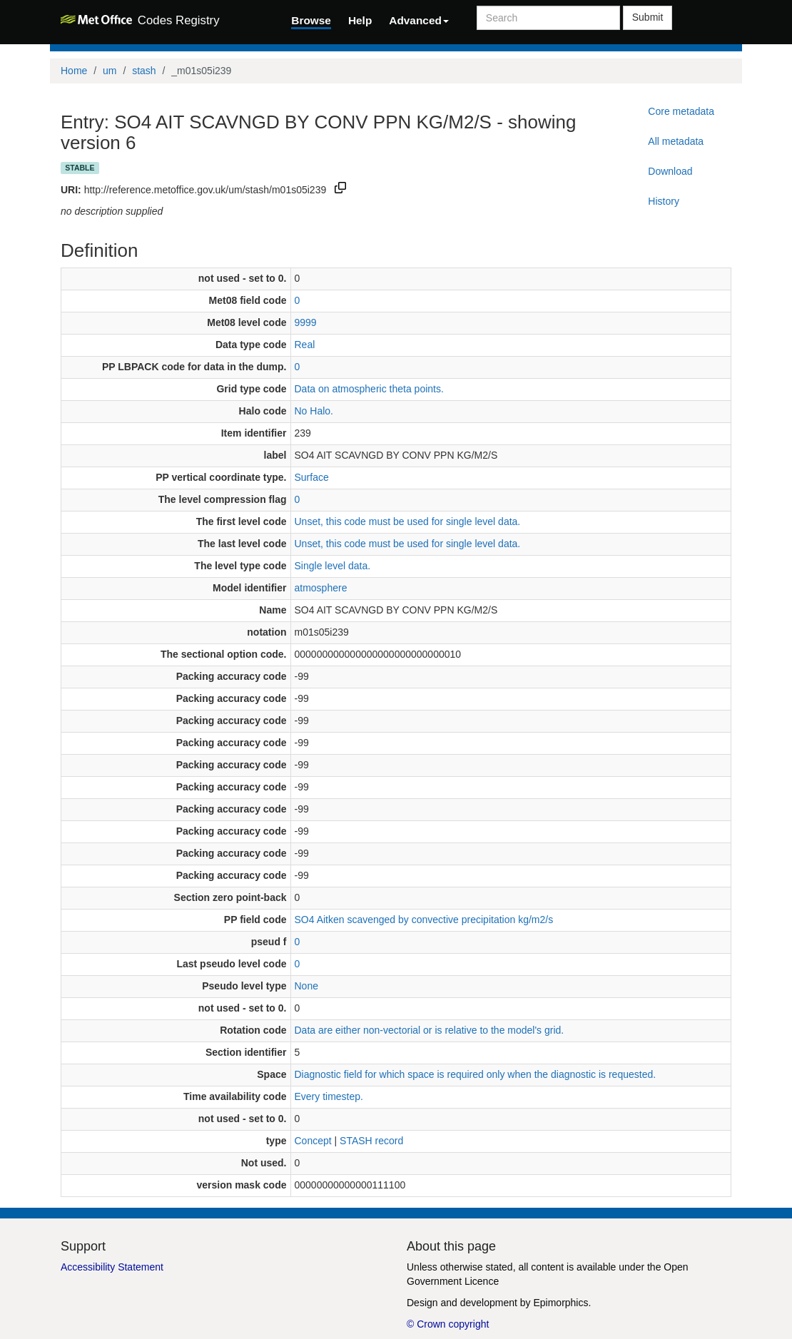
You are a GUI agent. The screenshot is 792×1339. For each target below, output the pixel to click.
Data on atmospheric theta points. (369, 388)
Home (74, 70)
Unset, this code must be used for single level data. (408, 521)
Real (305, 344)
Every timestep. (329, 1096)
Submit (648, 17)
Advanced (419, 20)
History (663, 201)
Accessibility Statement (112, 1267)
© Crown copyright (448, 1324)
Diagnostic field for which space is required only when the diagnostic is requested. (475, 1074)
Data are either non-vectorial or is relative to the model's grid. (429, 1030)
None (306, 986)
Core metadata (681, 111)
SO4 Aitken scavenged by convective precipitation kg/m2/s (424, 919)
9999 (306, 322)
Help (360, 20)
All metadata (676, 141)
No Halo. (314, 411)
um (109, 70)
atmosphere (321, 588)
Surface (312, 477)
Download (670, 171)
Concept (313, 1140)
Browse (311, 20)
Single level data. (333, 565)
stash (144, 70)
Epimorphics (560, 1302)
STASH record (371, 1140)
